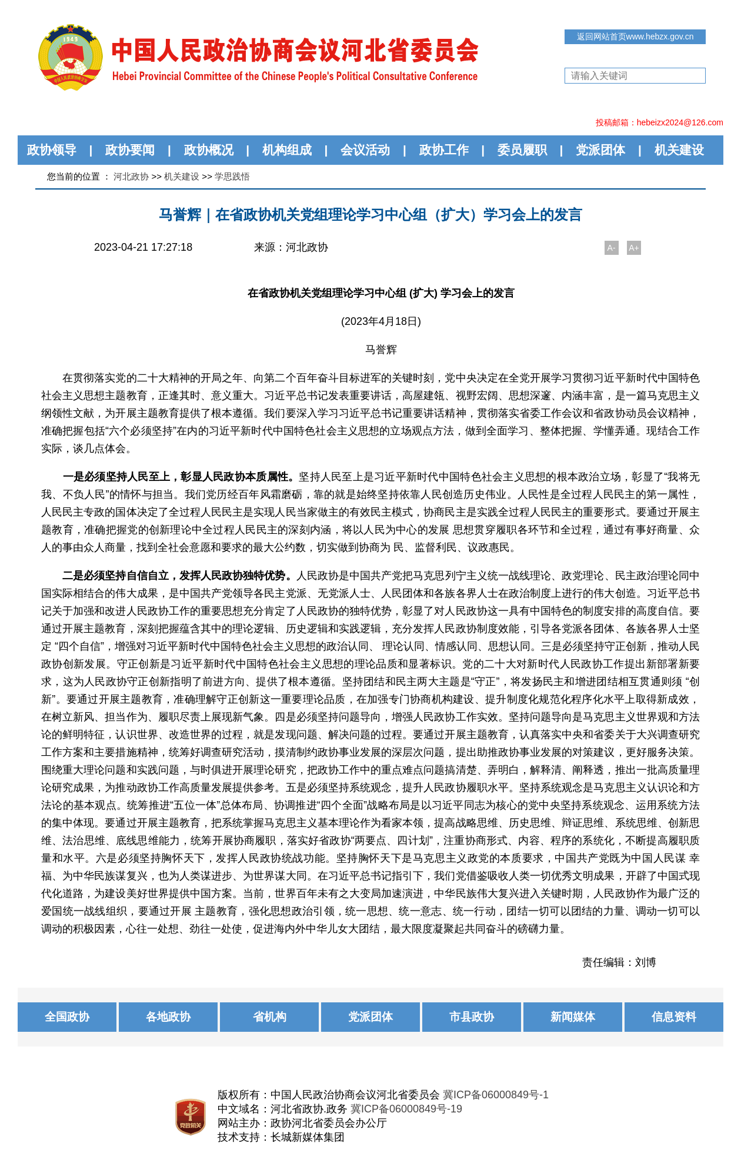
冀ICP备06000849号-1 (496, 1095)
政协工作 (444, 150)
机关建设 (679, 150)
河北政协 (131, 176)
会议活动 (365, 150)
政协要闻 (130, 150)
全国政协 (67, 1017)
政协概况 (208, 150)
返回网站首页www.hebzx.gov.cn (635, 36)
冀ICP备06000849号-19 (406, 1109)
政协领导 (51, 150)
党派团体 (600, 150)
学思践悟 (232, 176)
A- (612, 248)
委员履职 (522, 150)
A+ (634, 248)
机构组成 (287, 150)
